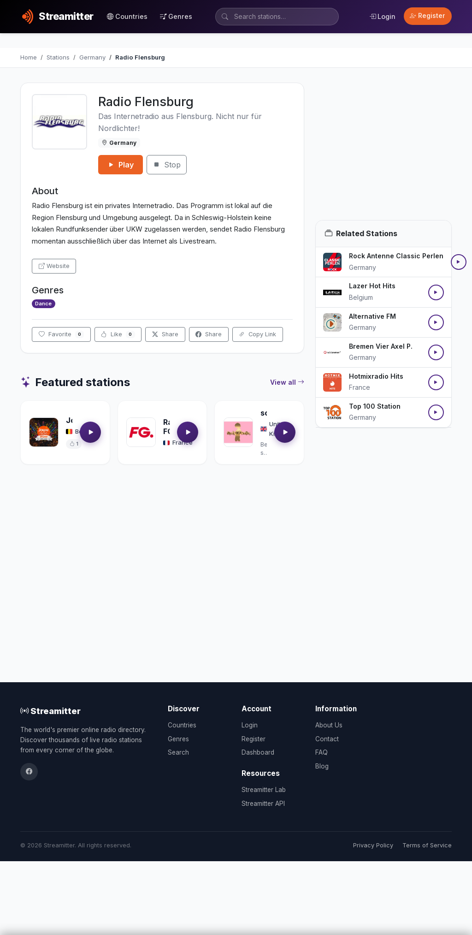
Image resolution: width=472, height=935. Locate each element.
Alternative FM (372, 316)
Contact (327, 739)
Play (120, 164)
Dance (43, 303)
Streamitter (50, 711)
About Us (328, 725)
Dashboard (258, 752)
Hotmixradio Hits (376, 376)
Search (178, 752)
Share (165, 334)
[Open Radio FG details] (141, 432)
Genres (176, 16)
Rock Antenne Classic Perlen (396, 256)
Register (427, 15)
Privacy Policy (373, 845)
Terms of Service (427, 845)
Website (54, 265)
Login (382, 16)
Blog (322, 766)
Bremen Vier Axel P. (381, 346)
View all (287, 382)
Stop (167, 164)
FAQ (321, 752)
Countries (127, 16)
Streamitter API (263, 803)
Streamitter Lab (264, 789)
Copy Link (257, 334)
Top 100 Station (375, 406)
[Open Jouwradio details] (44, 432)
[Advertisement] (383, 151)
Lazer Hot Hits (372, 286)
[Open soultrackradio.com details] (238, 432)
